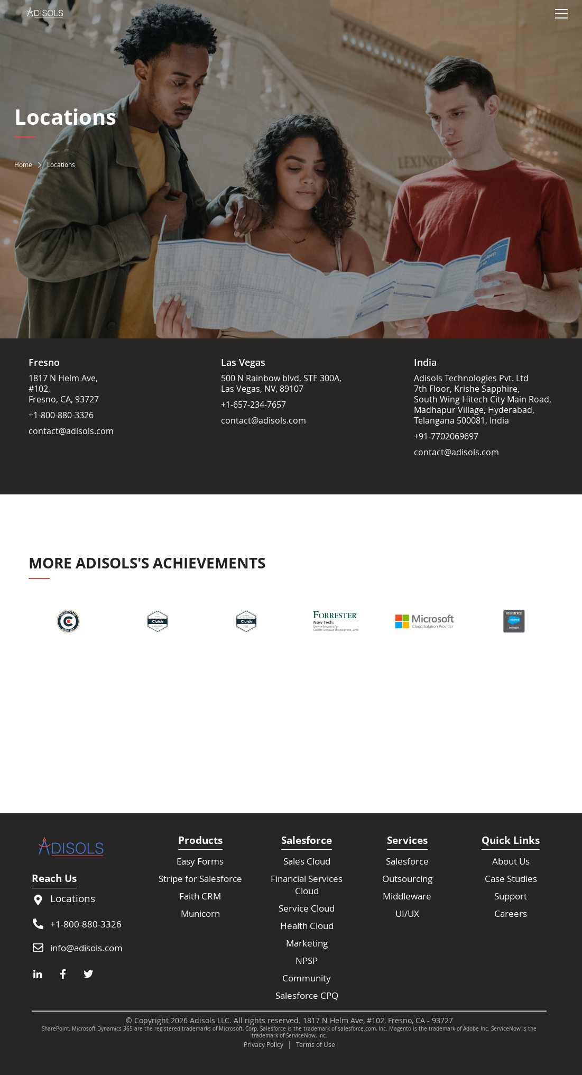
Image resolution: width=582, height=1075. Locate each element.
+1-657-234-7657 (253, 404)
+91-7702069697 (446, 436)
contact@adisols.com (71, 431)
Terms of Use (315, 1044)
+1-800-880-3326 (61, 415)
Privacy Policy (263, 1044)
